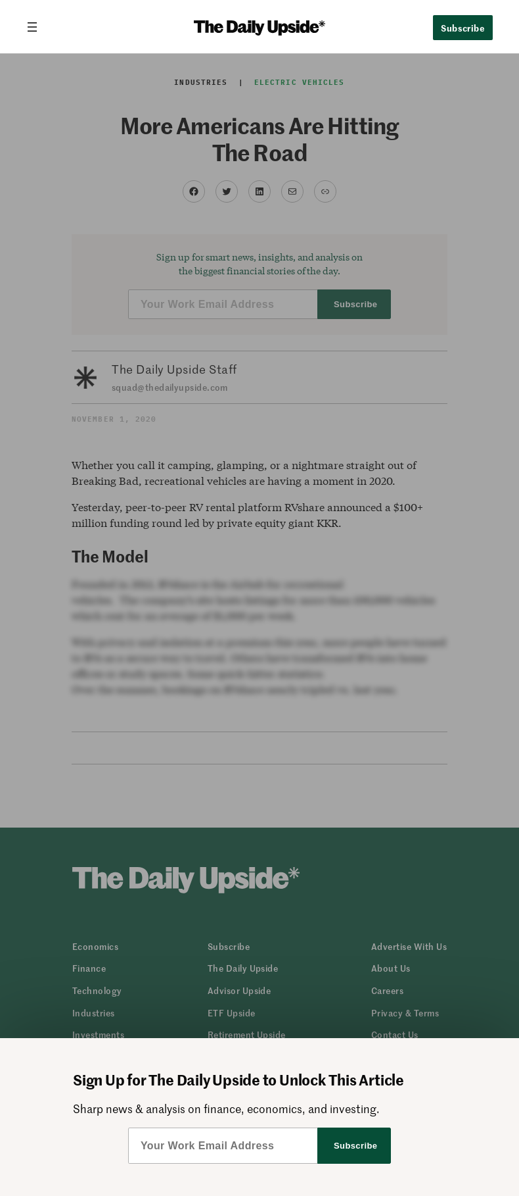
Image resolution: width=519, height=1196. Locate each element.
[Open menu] (37, 27)
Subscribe (463, 27)
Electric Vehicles (299, 82)
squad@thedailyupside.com (170, 387)
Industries (200, 82)
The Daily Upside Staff (174, 369)
